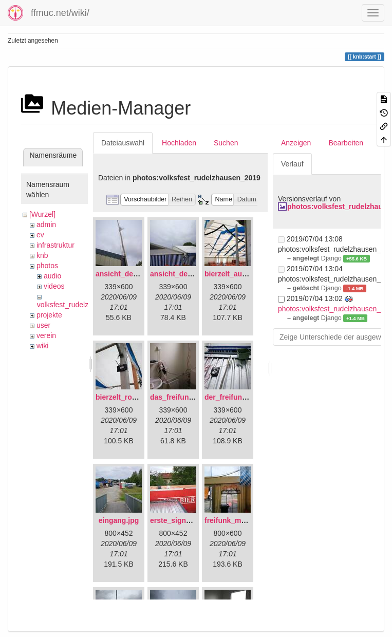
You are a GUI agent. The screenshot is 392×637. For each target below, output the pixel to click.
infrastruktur (55, 245)
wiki (42, 346)
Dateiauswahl (122, 143)
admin (46, 224)
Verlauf (292, 164)
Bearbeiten (345, 143)
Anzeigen (296, 143)
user (43, 325)
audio (52, 276)
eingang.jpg (119, 520)
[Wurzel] (42, 214)
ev (40, 235)
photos (47, 265)
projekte (49, 315)
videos (54, 286)
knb (42, 255)
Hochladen (179, 143)
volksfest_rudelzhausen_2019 (84, 305)
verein (46, 335)
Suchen (226, 143)
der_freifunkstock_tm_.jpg (249, 397)
